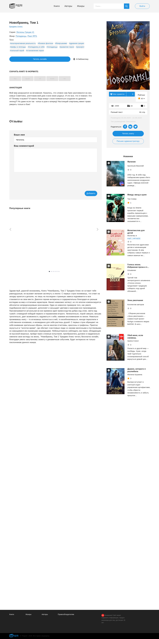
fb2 (16, 79)
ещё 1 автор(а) (133, 238)
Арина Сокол (133, 341)
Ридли (20, 5)
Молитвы (131, 236)
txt (77, 79)
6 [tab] (58, 271)
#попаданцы (52, 47)
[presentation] (32, 179)
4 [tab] (55, 271)
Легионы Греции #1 (25, 32)
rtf (47, 79)
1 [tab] (49, 271)
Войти (142, 6)
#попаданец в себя (36, 47)
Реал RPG (32, 36)
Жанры (81, 6)
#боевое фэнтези (45, 43)
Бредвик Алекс (16, 26)
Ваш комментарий (24, 146)
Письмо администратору (128, 141)
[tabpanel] (20, 238)
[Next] (98, 230)
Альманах (131, 270)
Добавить (87, 193)
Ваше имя (19, 135)
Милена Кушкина (134, 375)
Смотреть (18, 261)
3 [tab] (53, 271)
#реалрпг (80, 47)
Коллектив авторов (135, 304)
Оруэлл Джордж (83, 254)
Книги (57, 6)
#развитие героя (67, 47)
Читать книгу (128, 134)
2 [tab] (51, 271)
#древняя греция (76, 43)
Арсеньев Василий (135, 166)
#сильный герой (17, 50)
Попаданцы (21, 36)
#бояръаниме (61, 43)
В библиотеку (46, 59)
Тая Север (131, 199)
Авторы (68, 6)
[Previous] (9, 230)
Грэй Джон (47, 255)
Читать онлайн (20, 59)
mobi (62, 79)
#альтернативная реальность (23, 43)
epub (32, 79)
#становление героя (35, 50)
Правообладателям (66, 614)
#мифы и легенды (18, 47)
